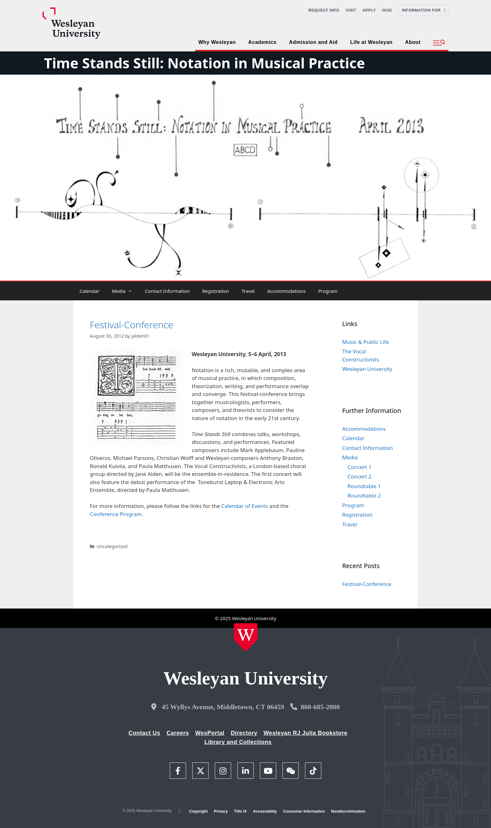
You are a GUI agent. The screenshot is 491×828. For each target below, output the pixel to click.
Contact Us (144, 733)
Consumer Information (304, 811)
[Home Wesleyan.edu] (245, 637)
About (413, 42)
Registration (215, 291)
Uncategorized (111, 546)
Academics (262, 42)
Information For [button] (423, 10)
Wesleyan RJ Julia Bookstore (306, 733)
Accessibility (265, 811)
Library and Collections (238, 742)
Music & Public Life (365, 341)
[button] (439, 43)
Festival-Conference (131, 324)
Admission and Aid (313, 42)
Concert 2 (360, 476)
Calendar (89, 291)
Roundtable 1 (364, 486)
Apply (369, 10)
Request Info (323, 10)
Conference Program (116, 514)
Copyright (198, 811)
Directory (244, 733)
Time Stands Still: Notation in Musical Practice (204, 62)
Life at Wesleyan (371, 42)
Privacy (221, 811)
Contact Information (167, 291)
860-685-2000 (320, 707)
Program (328, 291)
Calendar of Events (244, 505)
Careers (178, 733)
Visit (351, 10)
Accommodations (286, 291)
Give (387, 10)
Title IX (240, 811)
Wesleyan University (367, 368)
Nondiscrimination (348, 811)
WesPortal (209, 733)
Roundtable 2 (364, 495)
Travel (248, 291)
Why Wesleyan (216, 42)
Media (125, 291)
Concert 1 (360, 467)
